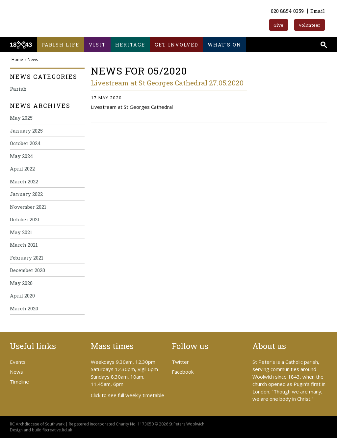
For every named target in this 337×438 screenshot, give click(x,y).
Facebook (183, 371)
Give (278, 25)
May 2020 (21, 283)
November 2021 (28, 207)
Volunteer (309, 25)
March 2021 (24, 245)
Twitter (180, 362)
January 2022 (26, 194)
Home (17, 59)
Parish (18, 89)
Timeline (19, 381)
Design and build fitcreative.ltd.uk (41, 430)
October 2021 (25, 219)
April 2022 (22, 169)
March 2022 (24, 181)
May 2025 (21, 118)
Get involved (176, 45)
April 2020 (22, 295)
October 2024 (25, 143)
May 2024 (21, 156)
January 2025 (26, 131)
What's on (224, 45)
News (33, 59)
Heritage (130, 45)
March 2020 (24, 308)
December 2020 (27, 270)
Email (317, 11)
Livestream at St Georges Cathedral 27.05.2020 (167, 82)
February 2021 (26, 258)
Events (18, 362)
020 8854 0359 (287, 11)
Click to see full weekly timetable (127, 395)
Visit (97, 45)
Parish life (60, 45)
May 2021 (21, 232)
